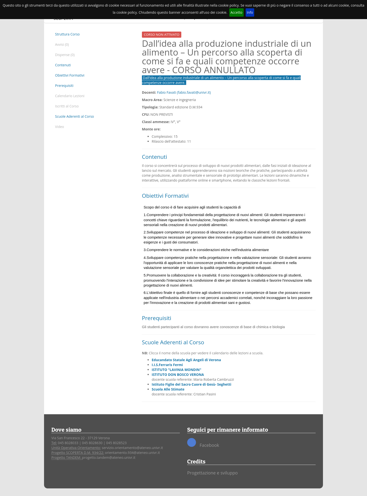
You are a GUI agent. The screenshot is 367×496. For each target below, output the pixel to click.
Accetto (236, 12)
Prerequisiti (64, 85)
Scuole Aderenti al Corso (74, 116)
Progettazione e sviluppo (212, 473)
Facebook (203, 443)
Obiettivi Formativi (69, 75)
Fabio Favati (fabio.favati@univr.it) (184, 92)
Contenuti (63, 65)
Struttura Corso (67, 34)
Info (250, 12)
